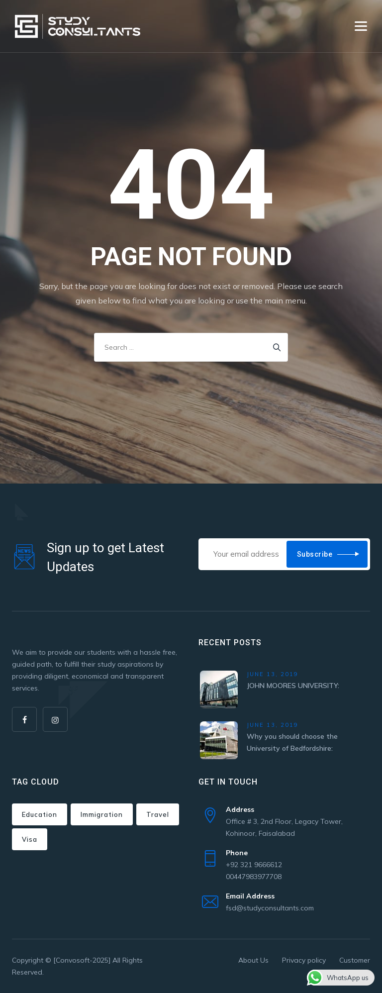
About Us (253, 960)
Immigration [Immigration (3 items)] (102, 814)
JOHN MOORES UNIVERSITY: (293, 685)
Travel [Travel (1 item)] (157, 814)
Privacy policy (304, 960)
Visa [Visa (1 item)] (29, 839)
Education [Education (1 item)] (39, 814)
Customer (354, 960)
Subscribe (315, 554)
